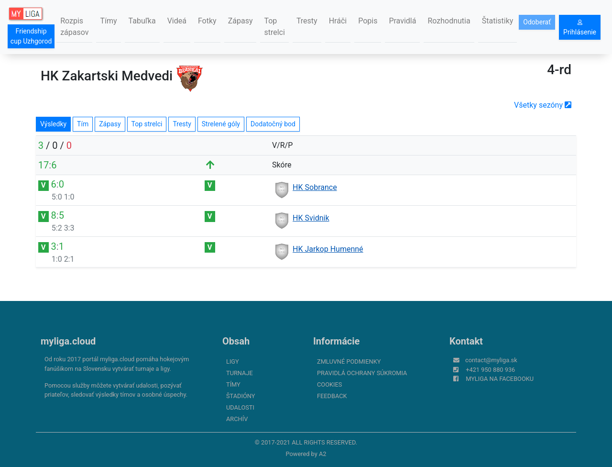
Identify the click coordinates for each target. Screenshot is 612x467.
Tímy (108, 20)
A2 (323, 453)
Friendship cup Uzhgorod (31, 36)
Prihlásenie (579, 28)
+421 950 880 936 (490, 369)
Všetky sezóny (542, 105)
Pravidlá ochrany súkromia (362, 373)
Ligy (232, 361)
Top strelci (274, 26)
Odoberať (537, 22)
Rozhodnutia (448, 20)
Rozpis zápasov (74, 26)
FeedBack (332, 396)
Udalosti (240, 407)
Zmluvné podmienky (349, 361)
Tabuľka (142, 20)
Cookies (329, 384)
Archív (237, 419)
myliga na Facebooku (500, 378)
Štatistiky (498, 20)
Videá (176, 20)
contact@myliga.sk (491, 360)
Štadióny (240, 396)
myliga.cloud (68, 341)
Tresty (306, 20)
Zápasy (240, 20)
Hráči (338, 20)
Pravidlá (402, 20)
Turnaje (239, 373)
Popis (367, 20)
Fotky (207, 20)
